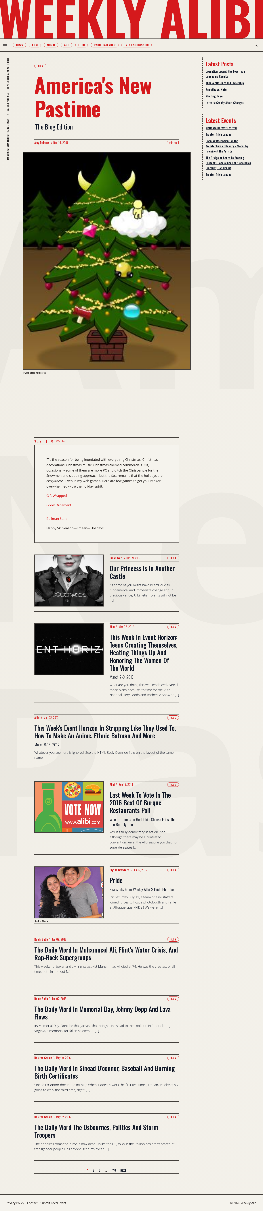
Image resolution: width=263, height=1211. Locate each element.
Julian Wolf (116, 558)
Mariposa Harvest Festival (221, 128)
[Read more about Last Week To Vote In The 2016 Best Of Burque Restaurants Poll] (69, 817)
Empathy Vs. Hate (216, 89)
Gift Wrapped (56, 495)
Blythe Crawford (119, 870)
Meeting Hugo (214, 96)
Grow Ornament (58, 505)
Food (84, 45)
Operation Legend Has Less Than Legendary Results (225, 74)
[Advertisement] (106, 405)
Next (123, 1170)
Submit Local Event (53, 1203)
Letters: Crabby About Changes (225, 103)
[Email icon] (63, 441)
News (22, 45)
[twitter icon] (51, 441)
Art (69, 45)
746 (113, 1170)
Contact (32, 1203)
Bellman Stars (56, 518)
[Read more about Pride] (69, 895)
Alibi (112, 627)
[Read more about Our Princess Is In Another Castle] (69, 583)
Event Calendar (107, 45)
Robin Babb (41, 939)
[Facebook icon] (46, 441)
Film (37, 45)
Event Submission (139, 45)
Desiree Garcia (43, 1058)
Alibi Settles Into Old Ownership (225, 83)
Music (53, 45)
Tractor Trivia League (218, 134)
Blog (40, 66)
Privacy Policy (15, 1203)
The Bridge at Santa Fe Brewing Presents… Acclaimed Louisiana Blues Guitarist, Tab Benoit (228, 163)
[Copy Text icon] (58, 441)
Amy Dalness (41, 142)
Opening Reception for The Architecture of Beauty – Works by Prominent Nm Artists (227, 146)
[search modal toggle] (253, 45)
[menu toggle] (8, 45)
